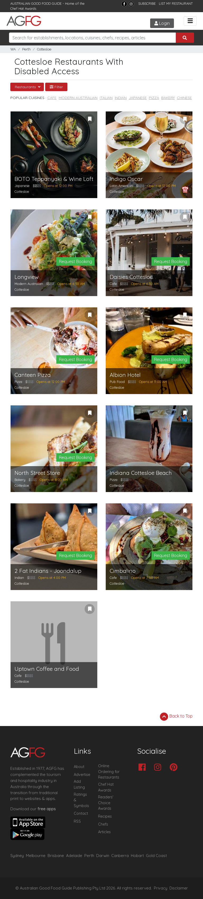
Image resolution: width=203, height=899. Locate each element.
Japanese (138, 97)
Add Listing (79, 784)
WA (13, 49)
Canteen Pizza (33, 375)
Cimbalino (123, 571)
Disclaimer (178, 888)
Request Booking (75, 261)
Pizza (154, 97)
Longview (27, 277)
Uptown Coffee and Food (47, 669)
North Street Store (37, 473)
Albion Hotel (125, 375)
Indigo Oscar (126, 179)
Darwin (102, 855)
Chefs (103, 824)
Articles (104, 832)
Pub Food (117, 382)
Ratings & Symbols (81, 800)
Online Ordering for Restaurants (108, 772)
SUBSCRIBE (147, 3)
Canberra (120, 855)
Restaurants (26, 87)
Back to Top (176, 716)
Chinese (184, 97)
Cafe (52, 97)
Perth (26, 49)
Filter (56, 87)
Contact (81, 813)
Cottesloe (44, 49)
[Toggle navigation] (190, 21)
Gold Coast (156, 855)
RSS (77, 821)
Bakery (168, 97)
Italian (106, 97)
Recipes (105, 816)
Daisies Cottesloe (131, 277)
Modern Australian (78, 97)
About (79, 766)
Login (162, 23)
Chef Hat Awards (23, 8)
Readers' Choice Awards (105, 803)
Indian (121, 97)
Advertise (82, 774)
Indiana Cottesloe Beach (141, 473)
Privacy (160, 888)
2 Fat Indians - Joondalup (48, 571)
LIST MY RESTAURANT (176, 3)
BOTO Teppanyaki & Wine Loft (54, 179)
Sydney (17, 855)
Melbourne (35, 855)
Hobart (137, 855)
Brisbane (56, 855)
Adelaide (74, 855)
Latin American (121, 186)
